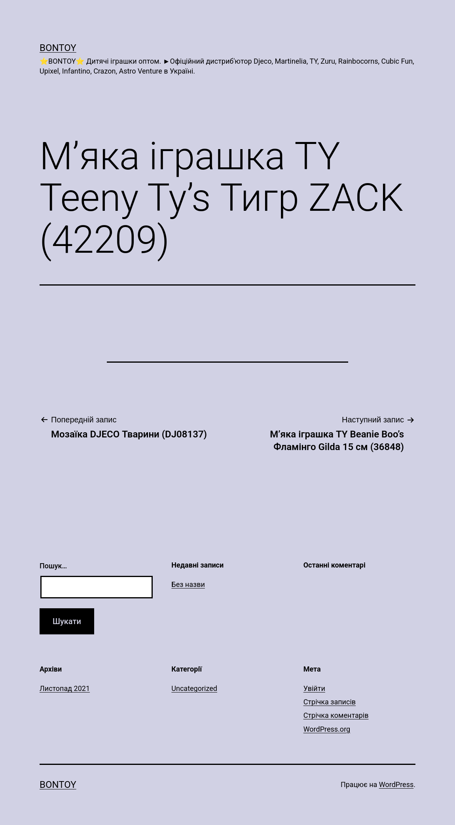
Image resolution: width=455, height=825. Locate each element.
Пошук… (53, 566)
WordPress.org (327, 729)
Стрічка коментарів (336, 715)
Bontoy (58, 47)
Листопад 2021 (65, 688)
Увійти (314, 688)
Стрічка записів (329, 702)
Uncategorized (194, 688)
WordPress (396, 784)
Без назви (188, 584)
